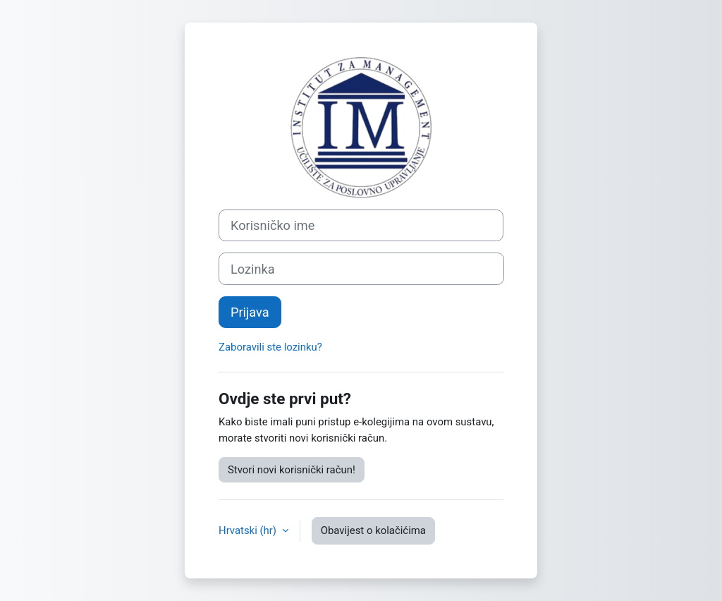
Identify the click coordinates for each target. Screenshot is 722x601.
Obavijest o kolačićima (373, 530)
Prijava (250, 312)
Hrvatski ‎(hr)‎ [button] (249, 530)
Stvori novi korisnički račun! (291, 469)
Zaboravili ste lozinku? (270, 347)
